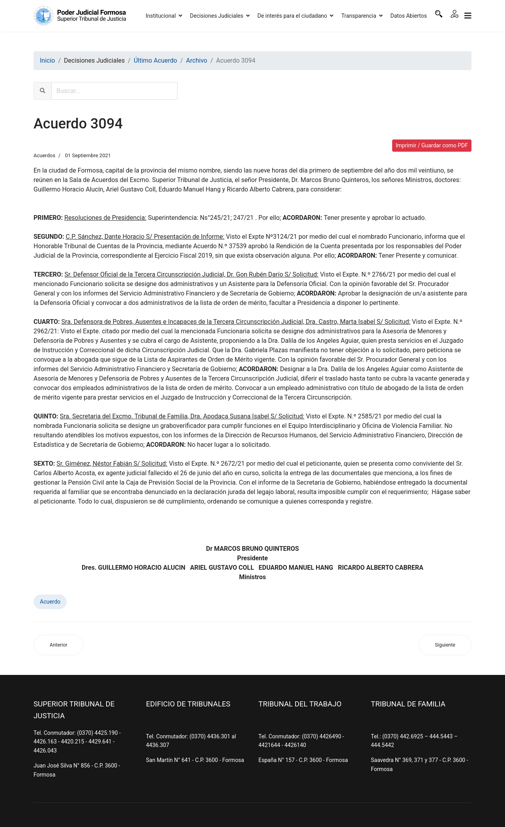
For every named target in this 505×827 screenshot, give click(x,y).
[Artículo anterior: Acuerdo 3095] (59, 645)
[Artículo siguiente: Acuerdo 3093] (445, 645)
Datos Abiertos (409, 16)
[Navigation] (467, 16)
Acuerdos (44, 155)
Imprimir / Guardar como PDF (432, 145)
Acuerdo (50, 601)
